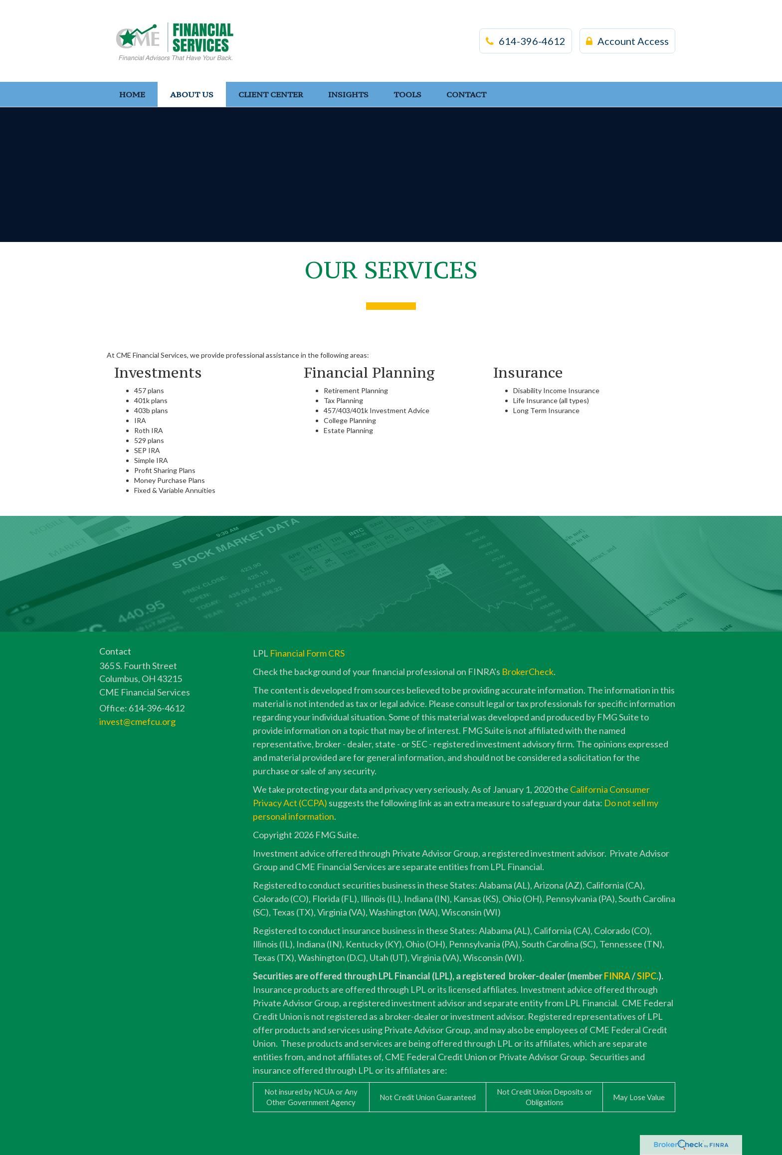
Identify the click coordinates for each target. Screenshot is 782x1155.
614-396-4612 (526, 41)
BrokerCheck (528, 671)
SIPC (646, 975)
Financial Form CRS (307, 653)
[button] (192, 94)
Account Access (627, 41)
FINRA (617, 975)
